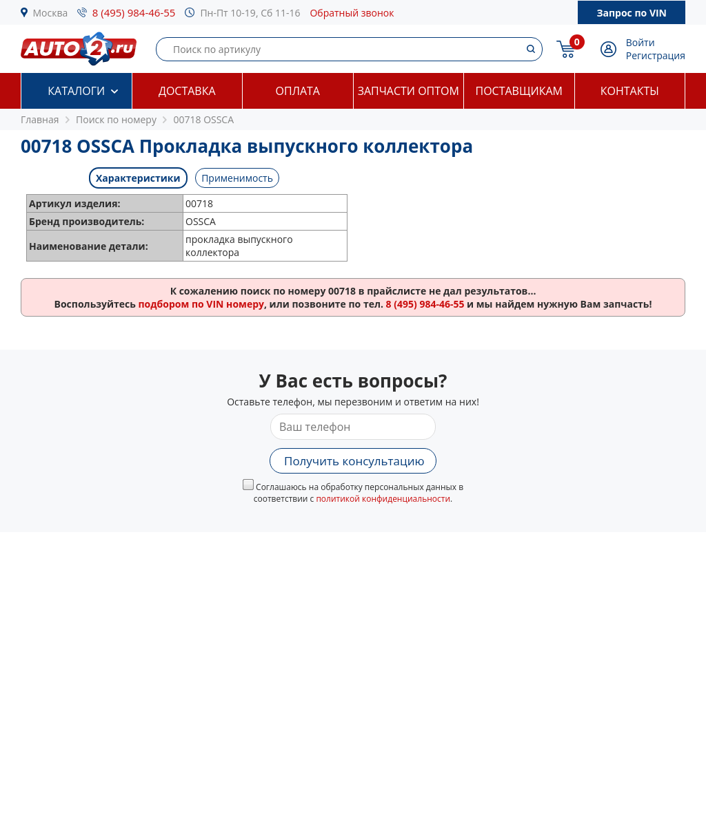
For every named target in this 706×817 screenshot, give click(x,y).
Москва (50, 12)
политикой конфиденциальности (383, 499)
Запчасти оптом (408, 90)
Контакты (630, 90)
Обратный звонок (352, 12)
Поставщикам (519, 90)
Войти (640, 42)
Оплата (298, 90)
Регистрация (655, 55)
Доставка (187, 90)
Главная (40, 119)
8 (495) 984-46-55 (134, 12)
